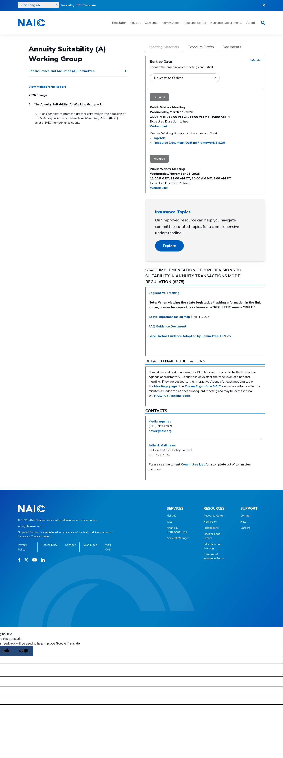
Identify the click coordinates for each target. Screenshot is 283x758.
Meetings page (165, 386)
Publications (211, 528)
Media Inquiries (160, 421)
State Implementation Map (169, 317)
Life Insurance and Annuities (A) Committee (62, 71)
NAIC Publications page (172, 396)
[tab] (164, 48)
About (250, 23)
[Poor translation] (23, 651)
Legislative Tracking (164, 293)
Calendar (255, 60)
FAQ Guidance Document (167, 326)
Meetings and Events (212, 536)
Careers (245, 528)
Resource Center (194, 23)
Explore (169, 245)
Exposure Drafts (201, 47)
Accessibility (49, 545)
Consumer (151, 23)
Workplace (90, 545)
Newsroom (210, 522)
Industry (135, 23)
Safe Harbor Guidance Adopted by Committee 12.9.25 (190, 336)
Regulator (119, 23)
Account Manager (178, 538)
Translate (86, 5)
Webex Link (159, 126)
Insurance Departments (226, 23)
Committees (170, 23)
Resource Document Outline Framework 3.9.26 (189, 143)
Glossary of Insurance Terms (214, 556)
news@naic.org (160, 431)
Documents (232, 47)
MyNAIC (172, 516)
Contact (245, 516)
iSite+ (170, 522)
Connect (70, 545)
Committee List (193, 464)
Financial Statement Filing (177, 530)
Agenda (160, 138)
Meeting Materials (164, 47)
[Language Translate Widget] (38, 5)
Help (243, 522)
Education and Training (212, 546)
